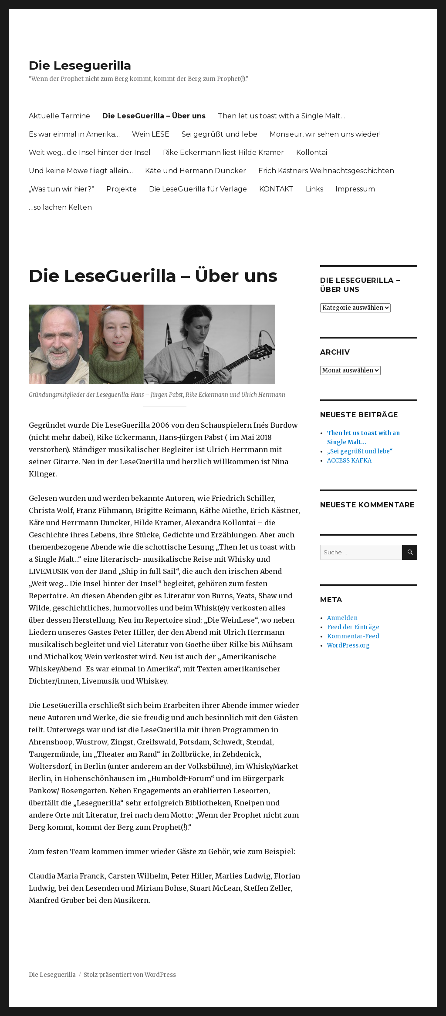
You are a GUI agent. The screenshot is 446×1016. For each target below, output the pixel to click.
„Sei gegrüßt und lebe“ (360, 451)
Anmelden (342, 618)
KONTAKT (276, 189)
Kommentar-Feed (353, 636)
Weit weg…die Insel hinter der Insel (90, 152)
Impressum (355, 189)
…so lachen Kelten (60, 207)
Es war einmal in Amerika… (74, 134)
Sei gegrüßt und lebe (219, 134)
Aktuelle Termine (59, 116)
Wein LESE (150, 134)
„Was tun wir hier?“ (61, 189)
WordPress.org (348, 645)
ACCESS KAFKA (349, 460)
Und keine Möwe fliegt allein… (81, 171)
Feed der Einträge (353, 627)
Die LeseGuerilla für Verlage (198, 189)
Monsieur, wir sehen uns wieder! (325, 134)
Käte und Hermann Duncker (195, 171)
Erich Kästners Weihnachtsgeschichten (326, 171)
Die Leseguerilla (80, 65)
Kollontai (311, 152)
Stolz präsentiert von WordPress (130, 975)
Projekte (121, 189)
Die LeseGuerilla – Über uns (154, 116)
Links (314, 189)
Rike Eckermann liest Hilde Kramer (223, 152)
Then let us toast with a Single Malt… (281, 116)
